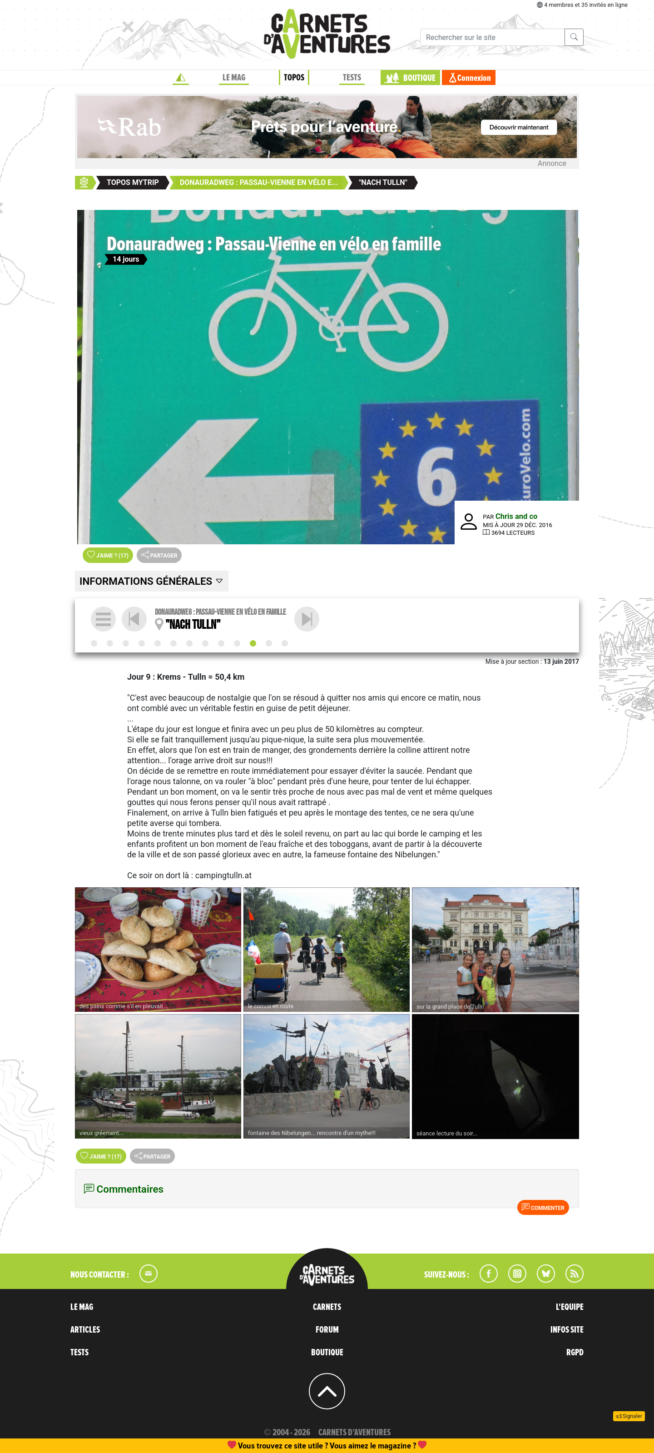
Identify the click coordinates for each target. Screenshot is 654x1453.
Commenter (543, 1207)
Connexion (474, 78)
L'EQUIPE (570, 1307)
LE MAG (234, 77)
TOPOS (294, 77)
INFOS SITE (567, 1329)
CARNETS (327, 1307)
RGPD (575, 1352)
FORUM (327, 1329)
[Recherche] (492, 37)
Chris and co (516, 516)
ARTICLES (85, 1329)
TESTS (352, 77)
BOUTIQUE (419, 78)
